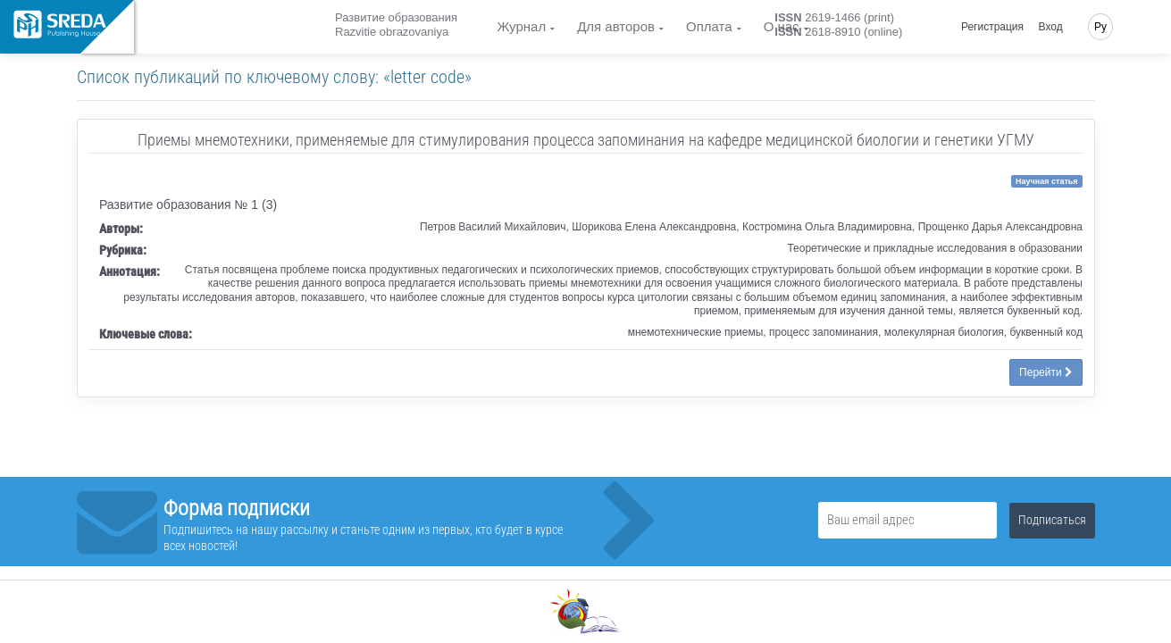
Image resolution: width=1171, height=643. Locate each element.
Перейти (1046, 372)
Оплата (709, 26)
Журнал (521, 26)
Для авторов (616, 26)
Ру (1100, 27)
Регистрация (992, 27)
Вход (1051, 27)
